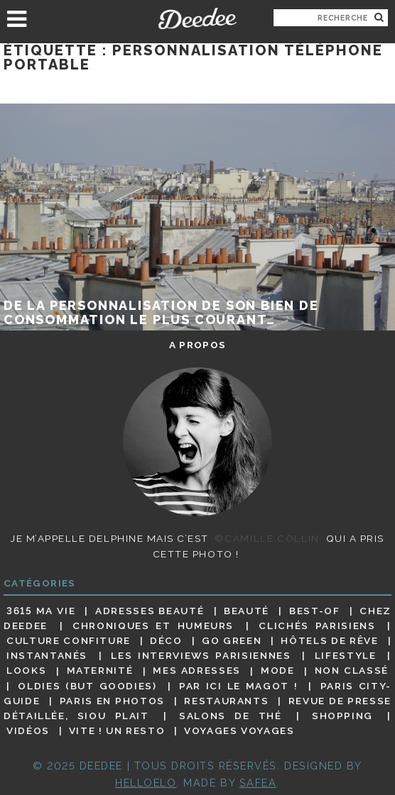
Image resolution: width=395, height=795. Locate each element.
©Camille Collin (267, 538)
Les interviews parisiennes (201, 655)
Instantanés (46, 655)
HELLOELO (145, 783)
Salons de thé (230, 715)
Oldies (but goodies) (87, 685)
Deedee (197, 18)
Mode (278, 671)
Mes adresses (196, 671)
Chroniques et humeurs (153, 625)
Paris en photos (112, 700)
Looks (26, 671)
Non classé (352, 671)
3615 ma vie (40, 610)
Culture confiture (68, 640)
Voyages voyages (239, 730)
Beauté (246, 610)
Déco (166, 640)
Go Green (231, 640)
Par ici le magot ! (238, 685)
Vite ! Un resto (117, 730)
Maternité (100, 671)
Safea (258, 783)
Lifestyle (346, 655)
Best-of (314, 610)
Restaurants (226, 700)
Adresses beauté (149, 610)
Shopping (342, 715)
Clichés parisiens (317, 625)
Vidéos (28, 730)
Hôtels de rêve (329, 640)
